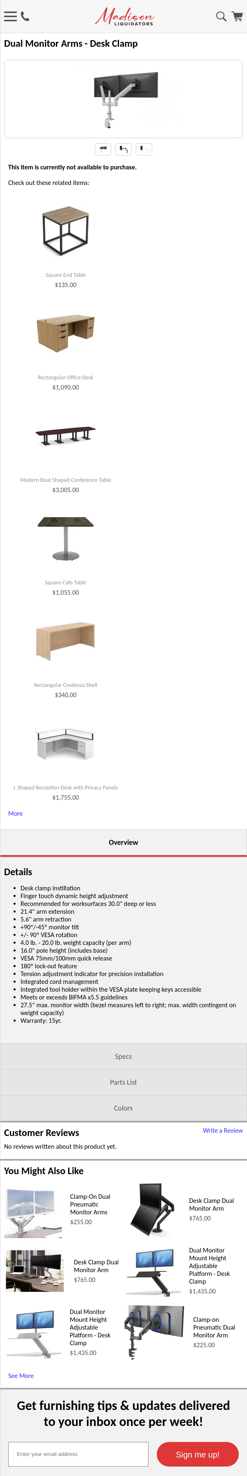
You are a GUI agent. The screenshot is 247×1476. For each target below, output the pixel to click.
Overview (123, 916)
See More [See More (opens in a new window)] (21, 1450)
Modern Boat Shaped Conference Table (65, 554)
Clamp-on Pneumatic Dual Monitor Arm (214, 1401)
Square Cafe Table (66, 657)
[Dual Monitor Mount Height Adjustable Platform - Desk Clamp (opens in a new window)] (152, 1372)
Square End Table (65, 349)
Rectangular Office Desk (66, 452)
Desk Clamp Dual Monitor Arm (211, 1279)
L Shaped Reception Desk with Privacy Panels (66, 862)
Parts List (123, 1156)
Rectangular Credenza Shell (65, 759)
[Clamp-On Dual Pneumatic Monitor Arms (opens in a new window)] (33, 1310)
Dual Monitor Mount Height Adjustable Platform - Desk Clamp (209, 1340)
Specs (123, 1130)
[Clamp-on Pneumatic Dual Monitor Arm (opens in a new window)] (154, 1433)
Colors (123, 1182)
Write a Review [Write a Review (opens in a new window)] (223, 1205)
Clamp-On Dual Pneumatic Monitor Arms (90, 1278)
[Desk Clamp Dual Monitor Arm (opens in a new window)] (152, 1310)
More (15, 888)
